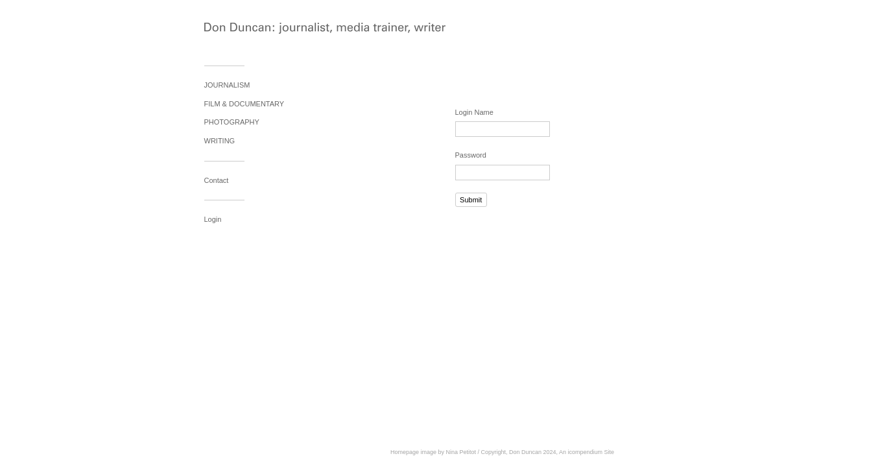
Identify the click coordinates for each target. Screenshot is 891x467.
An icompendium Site (586, 452)
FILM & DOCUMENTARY (244, 104)
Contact (216, 180)
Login (213, 219)
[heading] (236, 29)
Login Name (474, 112)
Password (470, 155)
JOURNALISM (227, 85)
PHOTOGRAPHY (231, 122)
